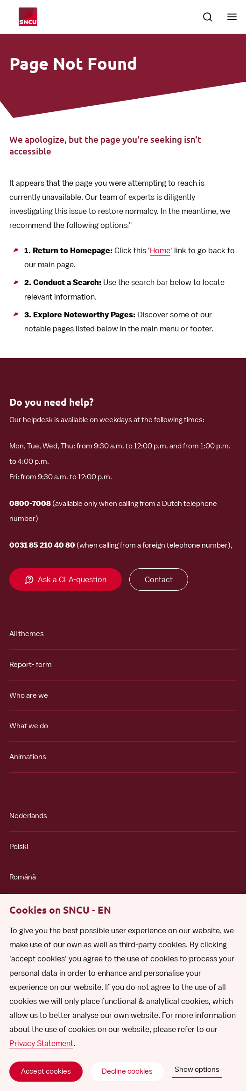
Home (160, 250)
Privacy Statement (41, 1043)
